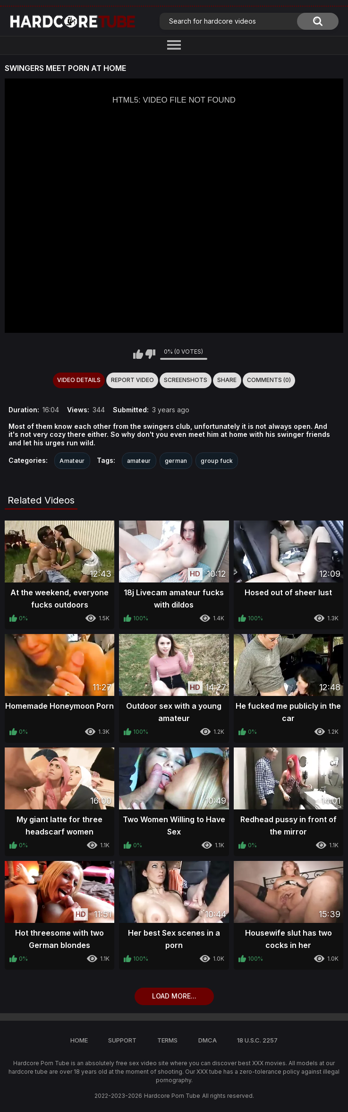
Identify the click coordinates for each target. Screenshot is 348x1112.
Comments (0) (269, 379)
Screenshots (185, 379)
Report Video (132, 379)
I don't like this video (150, 354)
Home (79, 1040)
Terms (167, 1040)
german (176, 460)
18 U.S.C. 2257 (257, 1040)
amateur (139, 460)
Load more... (174, 996)
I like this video (138, 354)
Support (122, 1040)
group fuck (217, 460)
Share (227, 379)
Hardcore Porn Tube (172, 1095)
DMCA (207, 1040)
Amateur (72, 460)
